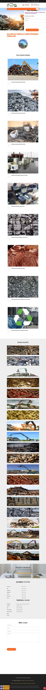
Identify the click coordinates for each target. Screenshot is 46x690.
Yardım (19, 683)
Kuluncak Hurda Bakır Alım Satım (18, 268)
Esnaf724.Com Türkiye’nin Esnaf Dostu (27, 680)
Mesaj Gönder (11, 649)
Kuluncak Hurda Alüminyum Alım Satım (19, 237)
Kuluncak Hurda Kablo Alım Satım (18, 144)
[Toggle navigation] (37, 9)
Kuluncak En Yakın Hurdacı (29, 687)
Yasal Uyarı (29, 683)
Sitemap (33, 683)
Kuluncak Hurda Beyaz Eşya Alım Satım (19, 175)
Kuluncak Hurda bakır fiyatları (35, 687)
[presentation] (32, 25)
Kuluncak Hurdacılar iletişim (23, 687)
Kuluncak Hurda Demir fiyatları (16, 687)
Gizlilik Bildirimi (24, 683)
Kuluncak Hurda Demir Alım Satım (18, 82)
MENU (8, 9)
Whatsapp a (27, 4)
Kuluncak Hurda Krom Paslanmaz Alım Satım (20, 299)
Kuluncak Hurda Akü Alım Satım (18, 206)
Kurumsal (16, 683)
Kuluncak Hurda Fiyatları (10, 687)
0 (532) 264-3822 (36, 4)
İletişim (12, 683)
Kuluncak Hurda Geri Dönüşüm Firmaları (19, 330)
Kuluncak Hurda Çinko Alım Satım (18, 113)
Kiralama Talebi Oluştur (32, 29)
